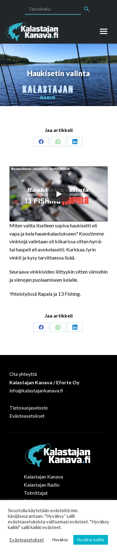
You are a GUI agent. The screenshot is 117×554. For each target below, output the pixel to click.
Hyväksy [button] (60, 539)
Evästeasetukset (27, 416)
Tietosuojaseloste (28, 408)
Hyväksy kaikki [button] (90, 539)
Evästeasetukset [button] (26, 539)
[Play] (58, 194)
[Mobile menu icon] (104, 31)
